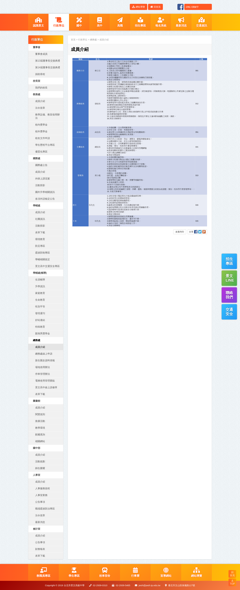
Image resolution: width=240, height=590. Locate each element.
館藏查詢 (40, 434)
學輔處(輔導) (40, 273)
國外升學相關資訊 (45, 192)
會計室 (36, 529)
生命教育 (40, 300)
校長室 (36, 81)
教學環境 (40, 428)
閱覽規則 (40, 414)
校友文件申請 (42, 138)
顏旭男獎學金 (42, 333)
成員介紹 (40, 101)
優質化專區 (41, 151)
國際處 (36, 158)
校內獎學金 (41, 124)
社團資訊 (40, 219)
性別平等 (40, 306)
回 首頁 (232, 574)
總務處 (36, 340)
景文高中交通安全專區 (47, 266)
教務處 (36, 94)
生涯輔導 (40, 279)
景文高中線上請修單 (46, 387)
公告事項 (40, 502)
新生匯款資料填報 (45, 360)
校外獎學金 (41, 131)
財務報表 (40, 549)
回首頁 (155, 7)
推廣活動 (40, 421)
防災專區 (40, 246)
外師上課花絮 (42, 178)
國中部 (36, 448)
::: (126, 7)
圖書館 (36, 401)
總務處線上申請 (43, 353)
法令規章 (40, 108)
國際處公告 (41, 165)
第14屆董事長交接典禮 (47, 67)
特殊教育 (40, 326)
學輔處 (36, 205)
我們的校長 (41, 87)
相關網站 (40, 441)
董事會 (36, 47)
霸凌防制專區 (42, 252)
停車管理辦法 (42, 374)
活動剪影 (40, 185)
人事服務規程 (42, 488)
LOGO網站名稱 (54, 6)
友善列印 (179, 232)
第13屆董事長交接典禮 (47, 60)
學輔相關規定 (42, 259)
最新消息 (40, 522)
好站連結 (40, 320)
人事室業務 (41, 495)
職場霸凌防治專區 (45, 508)
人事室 (36, 475)
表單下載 (40, 232)
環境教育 (40, 239)
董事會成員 (41, 54)
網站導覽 (138, 7)
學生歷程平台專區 (45, 145)
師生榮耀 (40, 468)
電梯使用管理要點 (45, 380)
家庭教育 (40, 293)
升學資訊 (40, 286)
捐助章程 (40, 74)
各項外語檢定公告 (45, 198)
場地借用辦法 (42, 367)
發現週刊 (40, 313)
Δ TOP (232, 582)
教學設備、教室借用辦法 (47, 116)
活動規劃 (40, 461)
